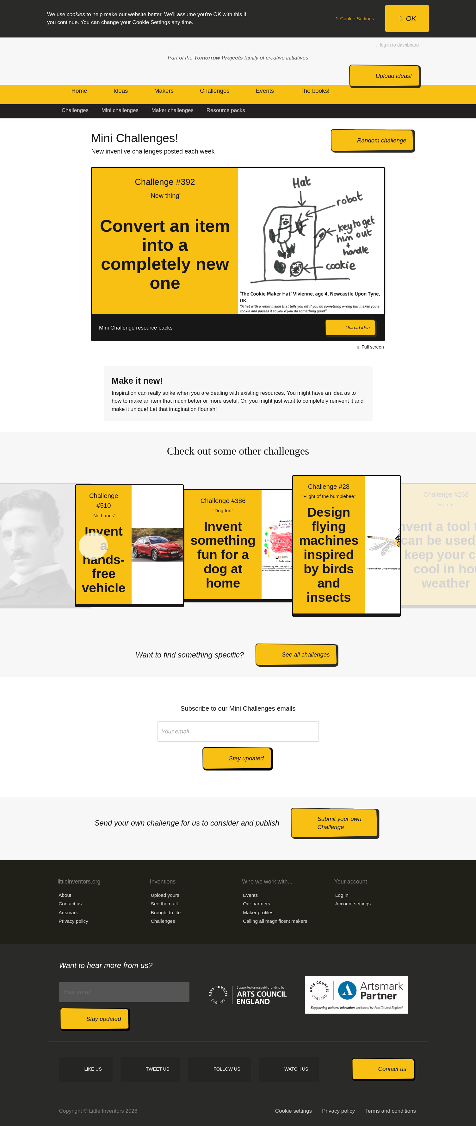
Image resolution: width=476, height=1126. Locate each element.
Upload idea (357, 327)
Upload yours (165, 895)
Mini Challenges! (134, 138)
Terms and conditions (390, 1111)
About (65, 895)
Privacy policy (73, 921)
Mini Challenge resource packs (135, 328)
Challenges (75, 110)
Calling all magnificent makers (275, 921)
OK (407, 18)
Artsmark (68, 912)
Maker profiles (258, 912)
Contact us (70, 903)
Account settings (353, 903)
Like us (93, 1069)
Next (399, 254)
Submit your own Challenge (339, 822)
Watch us (296, 1069)
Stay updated (246, 758)
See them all (164, 903)
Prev (65, 254)
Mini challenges (120, 110)
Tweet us (157, 1069)
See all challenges (306, 654)
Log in (342, 895)
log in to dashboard (397, 44)
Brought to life (166, 912)
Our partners (256, 903)
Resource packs (226, 110)
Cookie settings (293, 1111)
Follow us (226, 1069)
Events (250, 895)
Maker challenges (172, 110)
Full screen (370, 346)
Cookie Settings (355, 18)
